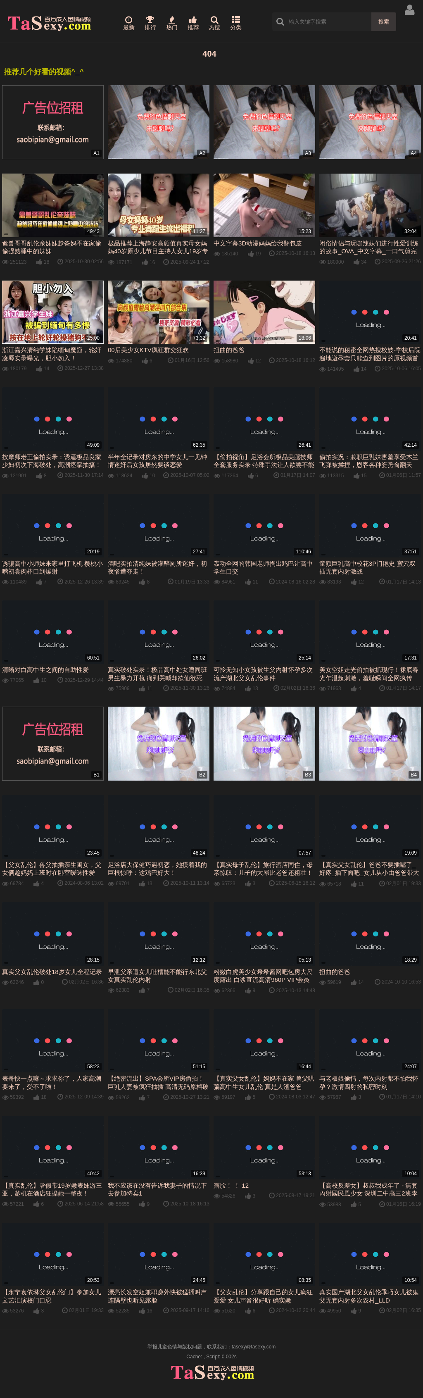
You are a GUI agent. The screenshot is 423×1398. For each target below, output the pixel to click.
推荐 (193, 23)
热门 (172, 23)
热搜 (214, 23)
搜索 (383, 22)
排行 (150, 23)
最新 (129, 23)
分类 (236, 23)
